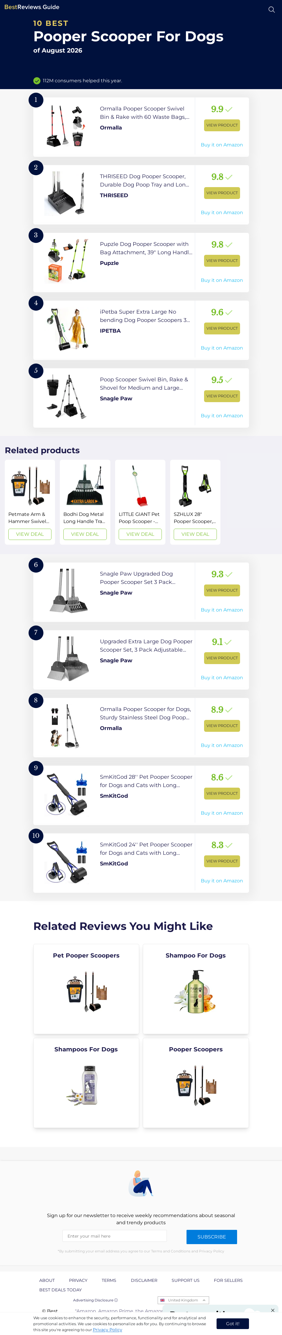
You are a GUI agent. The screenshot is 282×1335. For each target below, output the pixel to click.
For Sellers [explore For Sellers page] (228, 1280)
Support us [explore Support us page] (186, 1280)
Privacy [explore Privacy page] (78, 1280)
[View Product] (141, 127)
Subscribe (212, 1237)
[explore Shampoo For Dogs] (196, 989)
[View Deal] (30, 502)
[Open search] (272, 10)
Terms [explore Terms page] (109, 1280)
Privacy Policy (107, 1329)
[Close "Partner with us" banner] (273, 1310)
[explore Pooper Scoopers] (196, 1083)
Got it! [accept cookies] (232, 1323)
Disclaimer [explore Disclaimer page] (144, 1280)
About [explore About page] (47, 1280)
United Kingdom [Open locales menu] (183, 1300)
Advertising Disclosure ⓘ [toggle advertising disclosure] (95, 1300)
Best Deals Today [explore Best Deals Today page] (60, 1290)
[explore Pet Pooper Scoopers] (86, 989)
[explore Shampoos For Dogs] (86, 1083)
